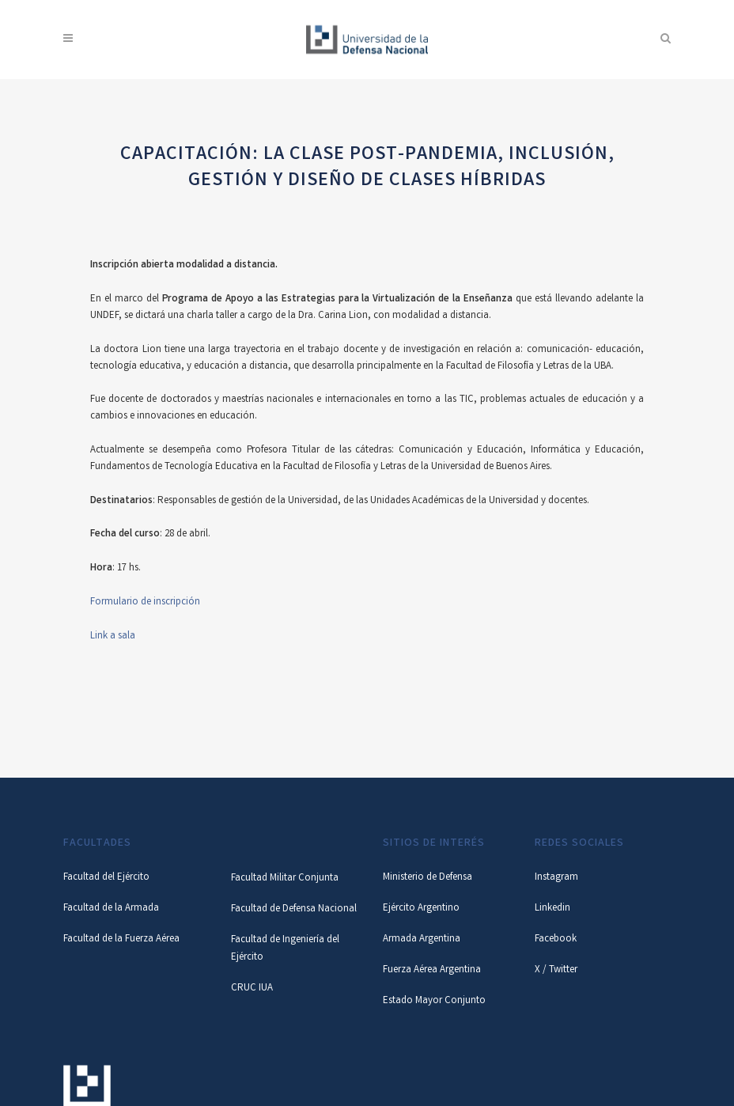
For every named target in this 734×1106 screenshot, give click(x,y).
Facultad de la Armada (111, 908)
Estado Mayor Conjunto (434, 1001)
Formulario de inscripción (145, 602)
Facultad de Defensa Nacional (294, 909)
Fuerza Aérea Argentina (432, 970)
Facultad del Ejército (106, 877)
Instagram (556, 877)
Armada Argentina (421, 939)
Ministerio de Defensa (427, 877)
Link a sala (112, 636)
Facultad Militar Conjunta (285, 878)
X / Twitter (556, 970)
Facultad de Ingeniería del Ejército (285, 949)
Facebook (556, 939)
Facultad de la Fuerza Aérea (121, 939)
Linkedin (552, 908)
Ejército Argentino (421, 908)
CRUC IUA (252, 988)
